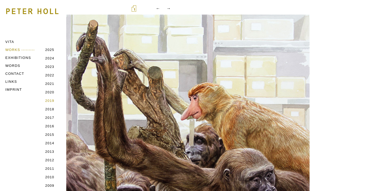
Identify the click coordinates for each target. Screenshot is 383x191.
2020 (49, 92)
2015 (49, 135)
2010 (49, 177)
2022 (49, 75)
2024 (49, 58)
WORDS (12, 66)
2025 (49, 50)
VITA (9, 42)
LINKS (11, 82)
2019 (49, 101)
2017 (49, 118)
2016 (49, 126)
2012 (49, 160)
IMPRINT (13, 90)
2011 (49, 169)
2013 (49, 152)
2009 (49, 186)
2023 (49, 67)
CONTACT (14, 74)
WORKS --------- (20, 50)
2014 (49, 143)
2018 (49, 109)
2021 (49, 84)
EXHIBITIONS (18, 58)
